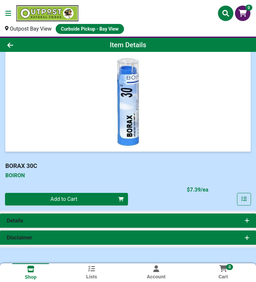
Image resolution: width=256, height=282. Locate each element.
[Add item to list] (244, 199)
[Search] (225, 13)
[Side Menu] (8, 13)
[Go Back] (36, 45)
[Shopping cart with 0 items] (243, 13)
